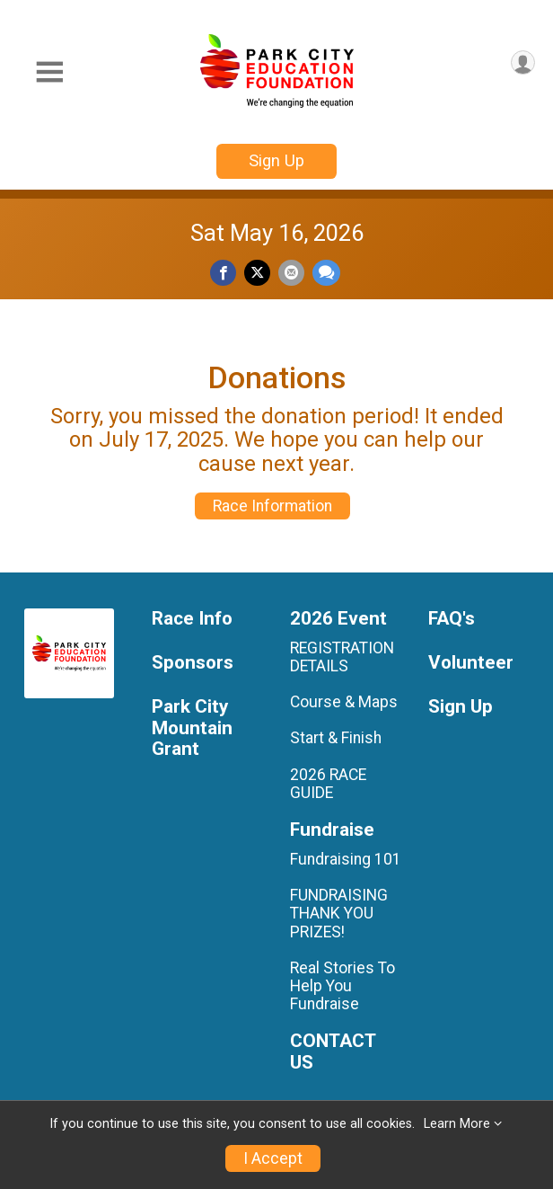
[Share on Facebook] (223, 273)
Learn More (457, 1123)
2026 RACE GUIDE (328, 784)
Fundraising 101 (345, 859)
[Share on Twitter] (257, 273)
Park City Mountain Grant (192, 728)
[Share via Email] (291, 273)
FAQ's (451, 618)
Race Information (272, 506)
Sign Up (276, 160)
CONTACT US (332, 1052)
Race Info (192, 618)
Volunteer (471, 662)
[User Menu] (523, 62)
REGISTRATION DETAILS (342, 657)
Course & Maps (344, 702)
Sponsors (192, 662)
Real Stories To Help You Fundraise (342, 986)
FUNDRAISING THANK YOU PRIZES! (339, 913)
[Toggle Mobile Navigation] (49, 72)
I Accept (273, 1158)
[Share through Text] (326, 273)
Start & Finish (336, 738)
